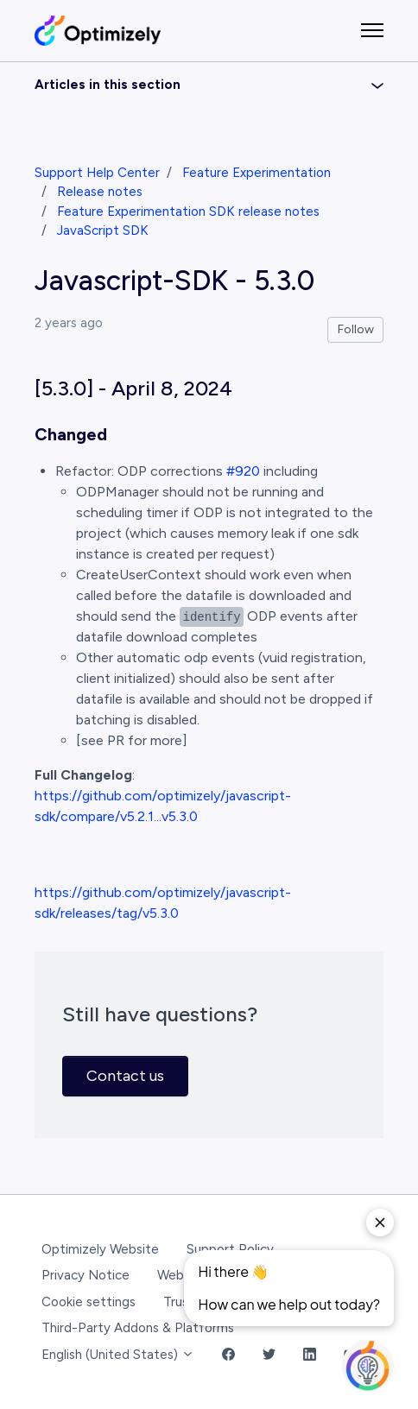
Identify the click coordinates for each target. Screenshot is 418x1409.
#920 (243, 471)
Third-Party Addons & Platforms (137, 1328)
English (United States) (117, 1354)
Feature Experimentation (256, 172)
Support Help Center (97, 172)
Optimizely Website (100, 1249)
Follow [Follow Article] (356, 329)
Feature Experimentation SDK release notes (188, 211)
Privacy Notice (85, 1275)
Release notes (99, 191)
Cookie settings (88, 1302)
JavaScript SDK (103, 230)
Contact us (125, 1075)
